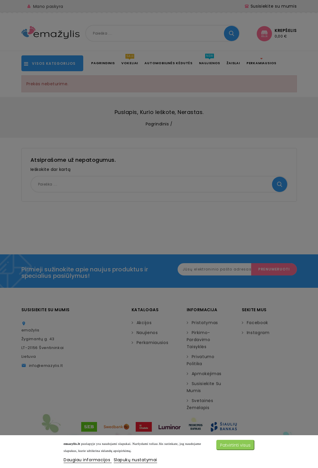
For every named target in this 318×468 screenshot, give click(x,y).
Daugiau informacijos (88, 460)
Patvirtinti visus (235, 445)
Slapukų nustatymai (135, 460)
